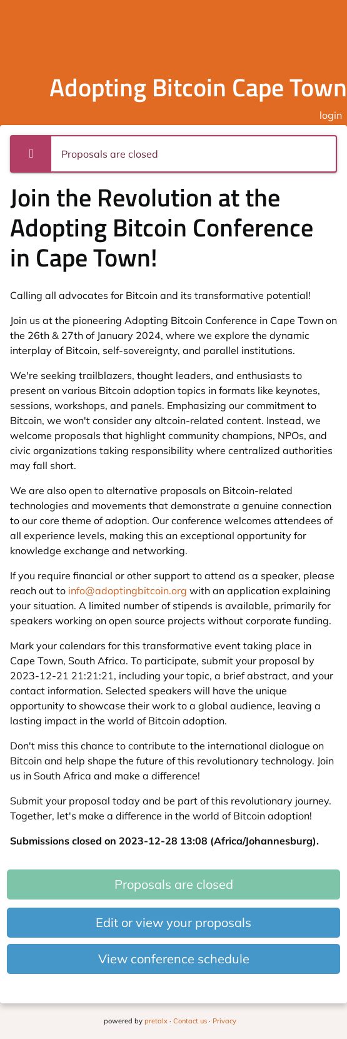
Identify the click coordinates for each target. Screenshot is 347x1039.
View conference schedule (173, 958)
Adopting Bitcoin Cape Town (198, 87)
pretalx (156, 1020)
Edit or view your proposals (173, 922)
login (330, 115)
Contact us (190, 1020)
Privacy (224, 1020)
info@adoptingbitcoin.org (127, 590)
